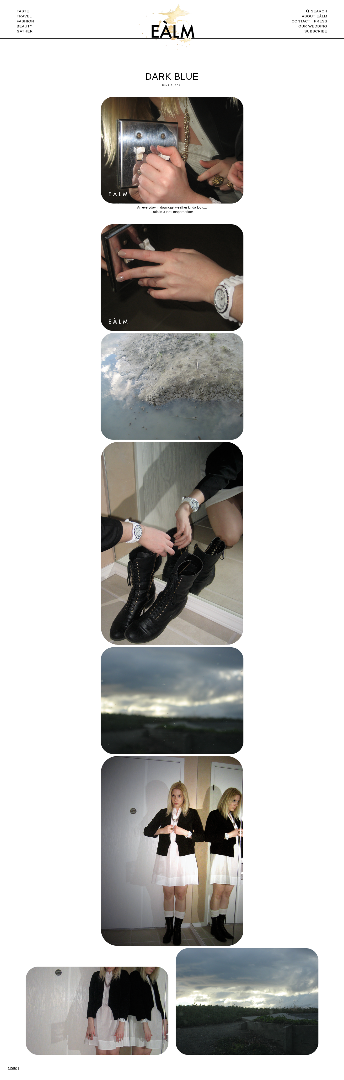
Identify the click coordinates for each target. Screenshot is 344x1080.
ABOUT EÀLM (314, 16)
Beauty (24, 26)
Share (12, 1068)
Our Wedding (312, 26)
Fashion (25, 21)
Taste (23, 11)
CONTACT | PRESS (309, 21)
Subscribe (315, 31)
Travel (24, 16)
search (316, 11)
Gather (25, 31)
